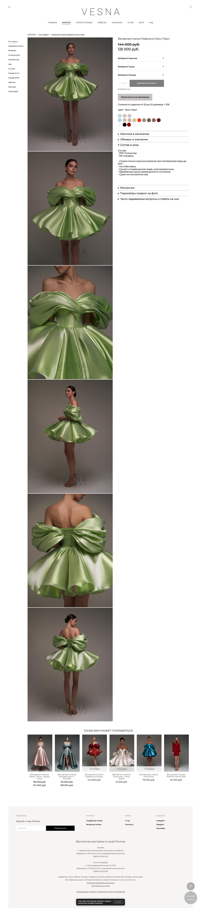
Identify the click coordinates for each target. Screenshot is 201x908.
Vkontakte (160, 828)
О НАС (131, 31)
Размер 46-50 (13, 86)
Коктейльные (13, 68)
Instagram (160, 821)
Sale (9, 73)
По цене (11, 77)
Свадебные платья (15, 55)
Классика (12, 95)
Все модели (13, 50)
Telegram (160, 825)
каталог (32, 43)
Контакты (129, 825)
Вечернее (12, 59)
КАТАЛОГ (66, 31)
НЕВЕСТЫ (102, 31)
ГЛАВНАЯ (52, 31)
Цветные (11, 91)
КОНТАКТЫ (117, 31)
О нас (127, 821)
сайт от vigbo (13, 902)
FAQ (151, 31)
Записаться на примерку (135, 105)
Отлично (118, 902)
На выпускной (14, 64)
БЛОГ (141, 31)
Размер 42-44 (13, 82)
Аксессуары (13, 100)
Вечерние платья (93, 825)
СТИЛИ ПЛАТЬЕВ (84, 31)
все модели (44, 43)
